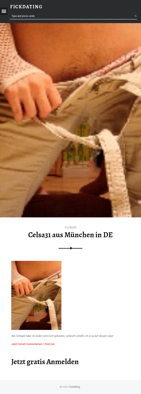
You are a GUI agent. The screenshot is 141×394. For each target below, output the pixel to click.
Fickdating (74, 386)
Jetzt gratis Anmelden (45, 361)
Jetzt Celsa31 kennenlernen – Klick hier (33, 344)
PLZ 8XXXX (70, 227)
